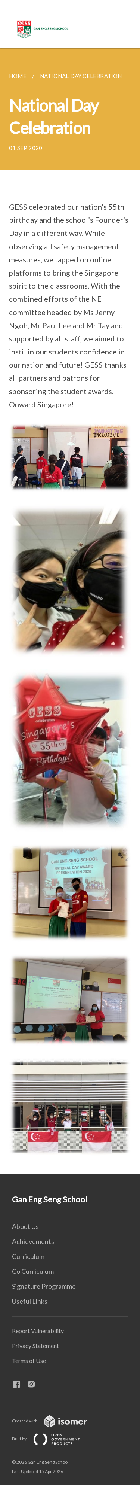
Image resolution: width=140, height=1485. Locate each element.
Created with (55, 1421)
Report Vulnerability (38, 1330)
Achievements (33, 1241)
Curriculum (28, 1256)
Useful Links (29, 1301)
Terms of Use (29, 1360)
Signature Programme (44, 1286)
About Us (25, 1226)
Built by (52, 1439)
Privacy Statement (35, 1345)
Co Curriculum (33, 1271)
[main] (70, 611)
